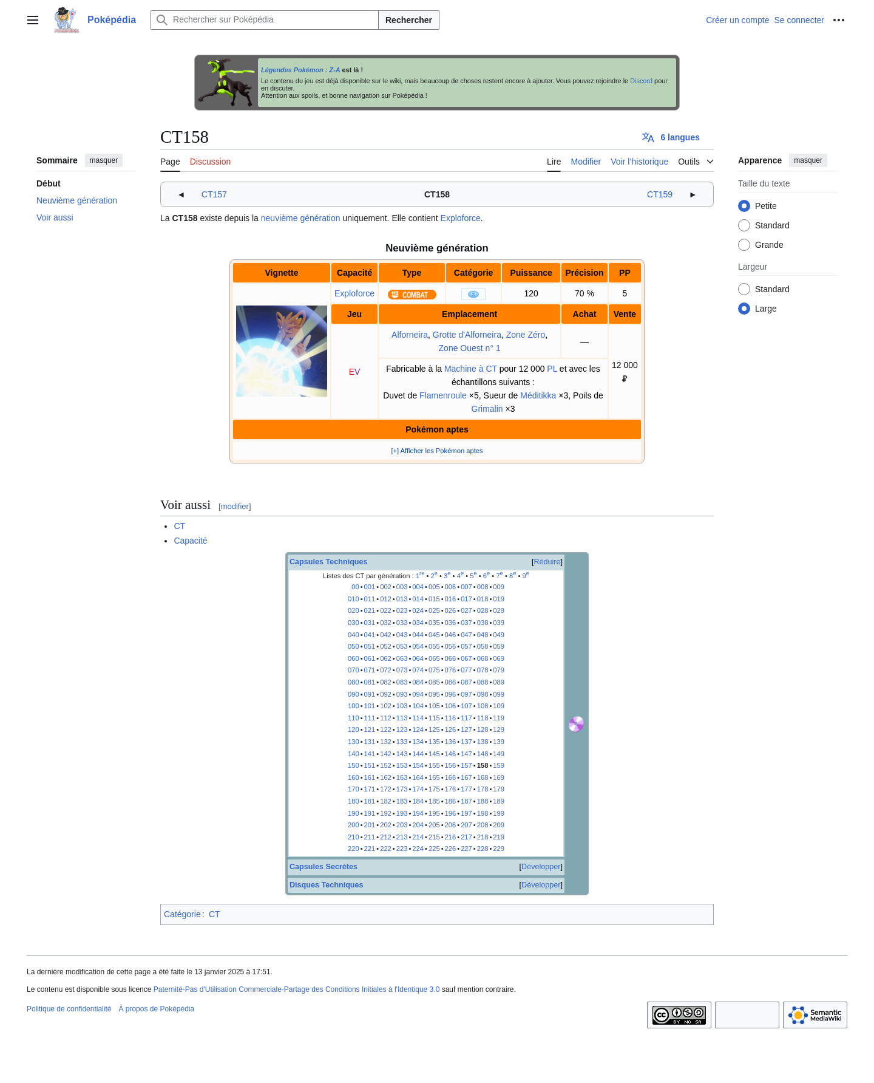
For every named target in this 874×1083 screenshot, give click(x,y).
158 (483, 765)
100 (353, 705)
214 (418, 837)
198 (483, 813)
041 (370, 634)
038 (483, 622)
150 (353, 765)
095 (434, 694)
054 (418, 646)
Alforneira (409, 335)
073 (402, 670)
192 (385, 813)
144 (418, 753)
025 (434, 610)
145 (434, 753)
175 (434, 789)
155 (434, 765)
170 (353, 789)
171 (370, 789)
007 (466, 586)
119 (498, 718)
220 (353, 848)
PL (552, 369)
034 (418, 622)
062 (385, 658)
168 (483, 777)
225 (434, 848)
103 (402, 705)
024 (418, 610)
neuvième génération (300, 218)
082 (385, 682)
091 (370, 694)
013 (402, 599)
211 (370, 837)
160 (353, 777)
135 (434, 741)
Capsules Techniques (329, 562)
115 (434, 718)
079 (498, 670)
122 (385, 729)
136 (450, 741)
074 (418, 670)
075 (434, 670)
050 (353, 646)
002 (385, 586)
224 (418, 848)
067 (466, 658)
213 (402, 837)
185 (434, 801)
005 (434, 586)
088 (483, 682)
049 (498, 634)
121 (370, 729)
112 (385, 718)
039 (498, 622)
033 (402, 622)
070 (353, 670)
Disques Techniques (327, 885)
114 (418, 718)
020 (353, 610)
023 (402, 610)
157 (466, 765)
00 (355, 586)
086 (450, 682)
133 (402, 741)
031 (370, 622)
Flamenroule (443, 395)
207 (466, 824)
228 (483, 848)
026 (450, 610)
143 (402, 753)
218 (483, 837)
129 (498, 729)
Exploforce (461, 218)
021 (370, 610)
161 (370, 777)
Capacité (190, 540)
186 (450, 801)
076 (450, 670)
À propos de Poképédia (156, 1009)
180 (353, 801)
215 (434, 837)
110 (353, 718)
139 (498, 741)
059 (498, 646)
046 (450, 634)
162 (385, 777)
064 (418, 658)
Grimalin (487, 409)
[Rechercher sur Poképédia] (265, 20)
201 (370, 824)
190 (353, 813)
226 (450, 848)
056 (450, 646)
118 (483, 718)
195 (434, 813)
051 (370, 646)
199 (498, 813)
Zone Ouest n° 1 (470, 348)
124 (418, 729)
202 (385, 824)
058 (483, 646)
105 (434, 705)
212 (385, 837)
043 (402, 634)
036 (450, 622)
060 (353, 658)
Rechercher (408, 20)
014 (418, 599)
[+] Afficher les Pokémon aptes (437, 450)
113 (402, 718)
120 (353, 729)
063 (402, 658)
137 (466, 741)
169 (498, 777)
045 (434, 634)
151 (370, 765)
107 (466, 705)
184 (418, 801)
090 (353, 694)
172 (385, 789)
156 (450, 765)
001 (370, 586)
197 (466, 813)
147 (466, 753)
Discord (641, 80)
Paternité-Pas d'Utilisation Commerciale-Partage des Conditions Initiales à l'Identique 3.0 (297, 989)
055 (434, 646)
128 (483, 729)
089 (498, 682)
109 (498, 705)
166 (450, 777)
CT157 (214, 194)
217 (466, 837)
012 (385, 599)
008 (483, 586)
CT (179, 526)
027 (466, 610)
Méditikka (538, 395)
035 (434, 622)
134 (418, 741)
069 (498, 658)
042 (385, 634)
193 (402, 813)
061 (370, 658)
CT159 (659, 194)
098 (483, 694)
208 (483, 824)
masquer (104, 160)
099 (498, 694)
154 (418, 765)
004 (418, 586)
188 (483, 801)
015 (434, 599)
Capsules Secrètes (323, 867)
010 (353, 599)
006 (450, 586)
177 (466, 789)
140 (353, 753)
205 (434, 824)
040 (353, 634)
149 (498, 753)
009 (498, 586)
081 (370, 682)
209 (498, 824)
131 (370, 741)
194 (418, 813)
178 (483, 789)
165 (434, 777)
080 (353, 682)
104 (418, 705)
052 (385, 646)
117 (466, 718)
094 (418, 694)
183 (402, 801)
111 (370, 718)
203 (402, 824)
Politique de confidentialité (69, 1009)
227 (466, 848)
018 (483, 599)
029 (498, 610)
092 (385, 694)
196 (450, 813)
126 (450, 729)
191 (370, 813)
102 (385, 705)
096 (450, 694)
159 (498, 765)
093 (402, 694)
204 (418, 824)
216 (450, 837)
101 (370, 705)
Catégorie (182, 914)
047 (466, 634)
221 (370, 848)
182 (385, 801)
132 (385, 741)
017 (466, 599)
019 (498, 599)
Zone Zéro (526, 335)
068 (483, 658)
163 (402, 777)
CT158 (437, 194)
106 (450, 705)
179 (498, 789)
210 (353, 837)
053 (402, 646)
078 (483, 670)
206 (450, 824)
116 (450, 718)
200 (353, 824)
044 (418, 634)
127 (466, 729)
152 (385, 765)
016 (450, 599)
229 (498, 848)
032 (385, 622)
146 (450, 753)
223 (402, 848)
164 (418, 777)
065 (434, 658)
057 (466, 646)
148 (483, 753)
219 (498, 837)
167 (466, 777)
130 (353, 741)
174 (418, 789)
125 (434, 729)
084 (418, 682)
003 (402, 586)
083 (402, 682)
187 (466, 801)
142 (385, 753)
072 (385, 670)
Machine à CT (470, 369)
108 (483, 705)
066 (450, 658)
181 (370, 801)
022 (385, 610)
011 (370, 599)
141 (370, 753)
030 (353, 622)
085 (434, 682)
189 (498, 801)
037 (466, 622)
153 (402, 765)
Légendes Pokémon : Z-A (300, 69)
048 (483, 634)
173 (402, 789)
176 (450, 789)
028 (483, 610)
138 (483, 741)
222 (385, 848)
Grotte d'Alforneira (467, 335)
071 (370, 670)
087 (466, 682)
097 (466, 694)
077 (466, 670)
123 (402, 729)
